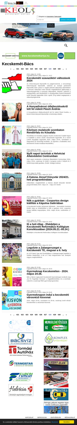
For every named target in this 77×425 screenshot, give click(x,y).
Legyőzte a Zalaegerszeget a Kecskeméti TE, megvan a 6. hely (47, 249)
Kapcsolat (29, 417)
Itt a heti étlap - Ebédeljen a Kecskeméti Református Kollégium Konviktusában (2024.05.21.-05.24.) (48, 227)
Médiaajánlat (70, 417)
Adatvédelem (56, 417)
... (13, 69)
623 (27, 69)
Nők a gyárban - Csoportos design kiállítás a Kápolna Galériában (48, 202)
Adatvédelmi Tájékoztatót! (54, 16)
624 (31, 69)
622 (22, 69)
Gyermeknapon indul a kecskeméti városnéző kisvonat (48, 296)
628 (50, 69)
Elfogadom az (49, 16)
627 (45, 69)
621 (17, 69)
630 (59, 69)
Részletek (55, 422)
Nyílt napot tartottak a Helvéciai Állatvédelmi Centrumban (46, 155)
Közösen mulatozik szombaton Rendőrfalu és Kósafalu (45, 131)
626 (40, 69)
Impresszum (42, 417)
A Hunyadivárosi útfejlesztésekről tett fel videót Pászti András (47, 107)
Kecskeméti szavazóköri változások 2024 (48, 79)
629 (54, 69)
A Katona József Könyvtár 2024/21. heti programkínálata (48, 178)
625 (36, 69)
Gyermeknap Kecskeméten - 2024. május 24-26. (47, 272)
